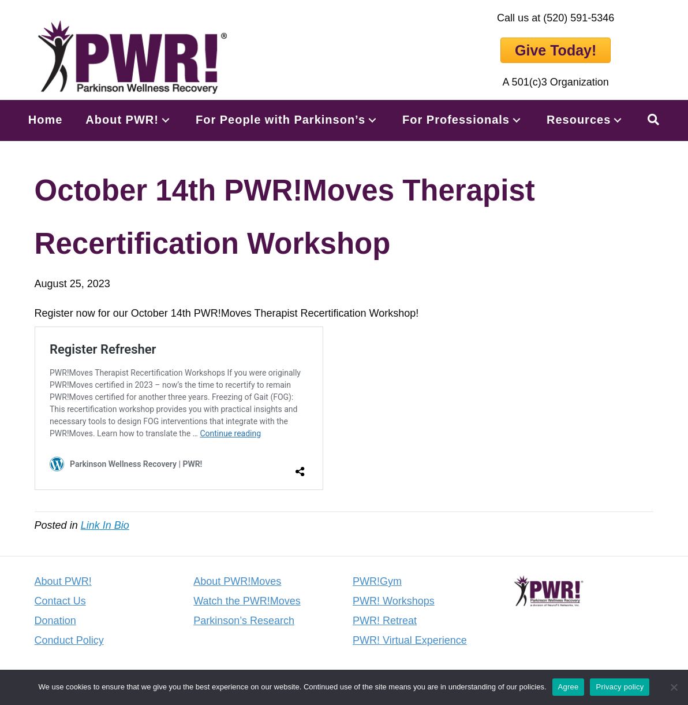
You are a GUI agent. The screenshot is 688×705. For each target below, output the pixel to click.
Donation (55, 620)
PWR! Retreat (385, 620)
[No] (673, 687)
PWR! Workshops (394, 601)
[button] (166, 120)
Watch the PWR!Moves (246, 601)
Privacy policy (620, 686)
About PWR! (63, 581)
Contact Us (60, 601)
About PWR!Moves (237, 581)
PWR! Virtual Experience (410, 640)
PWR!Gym (377, 581)
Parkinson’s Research (243, 620)
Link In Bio (105, 525)
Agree (568, 686)
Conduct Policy (69, 640)
